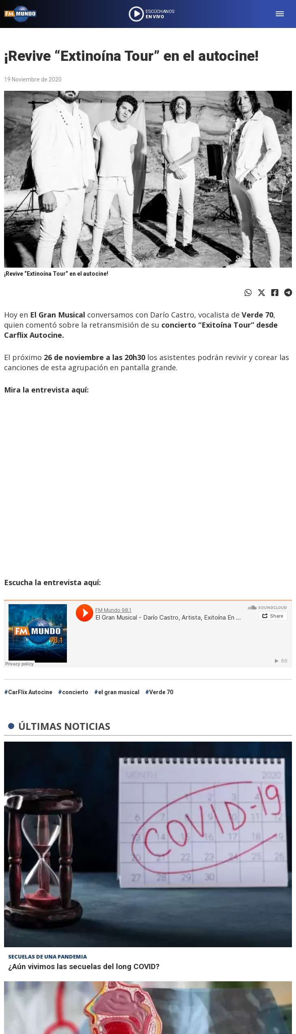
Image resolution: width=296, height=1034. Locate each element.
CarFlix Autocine (30, 692)
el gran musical (118, 692)
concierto (75, 692)
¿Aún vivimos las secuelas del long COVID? (83, 966)
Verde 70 (161, 692)
